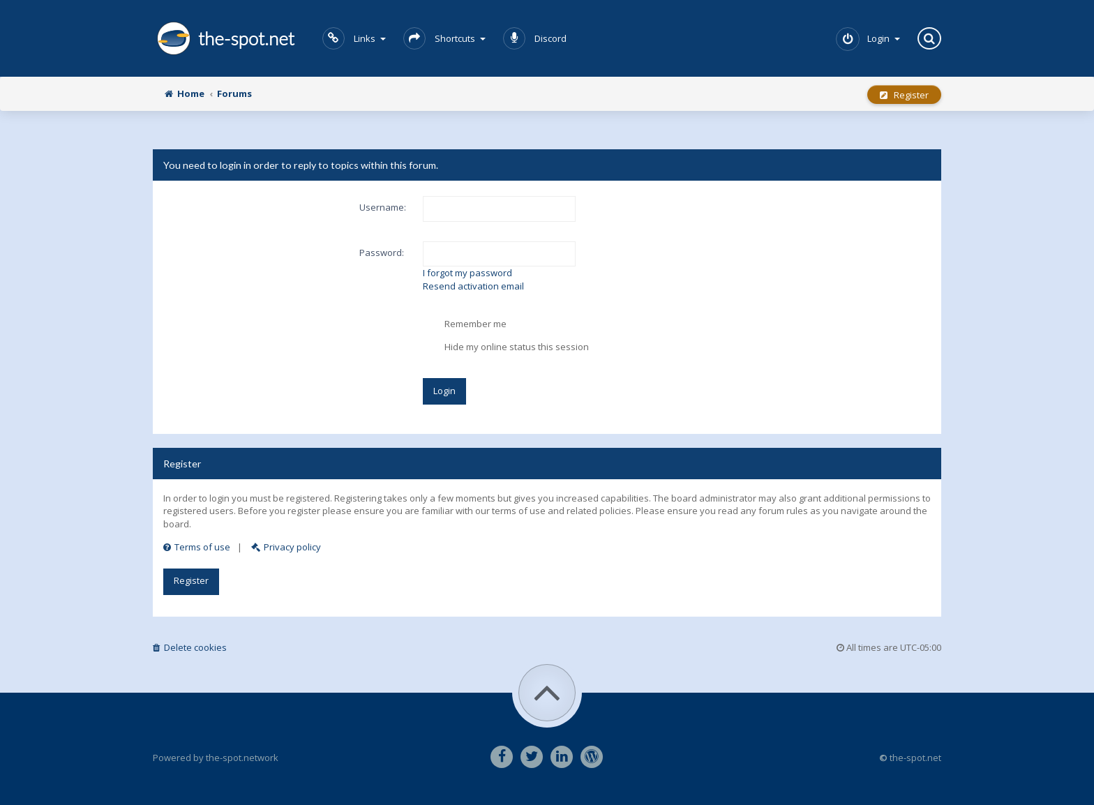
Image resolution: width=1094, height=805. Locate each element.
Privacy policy (286, 547)
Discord (535, 38)
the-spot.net (223, 38)
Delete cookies (190, 647)
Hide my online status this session (506, 347)
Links (354, 38)
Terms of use (196, 547)
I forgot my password (467, 272)
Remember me (465, 324)
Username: (382, 207)
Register (904, 95)
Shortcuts (444, 38)
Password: (381, 252)
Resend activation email (473, 286)
